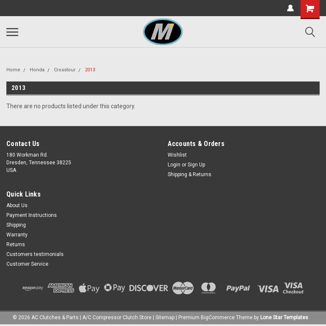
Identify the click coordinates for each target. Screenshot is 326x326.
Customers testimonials (35, 254)
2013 (90, 70)
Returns (15, 244)
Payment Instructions (31, 215)
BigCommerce (218, 317)
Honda (37, 70)
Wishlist (177, 155)
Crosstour (65, 70)
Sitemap (164, 317)
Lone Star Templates (284, 317)
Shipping (16, 225)
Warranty (17, 235)
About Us (17, 205)
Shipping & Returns (189, 174)
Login (174, 165)
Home (13, 70)
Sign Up (196, 165)
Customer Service (27, 264)
